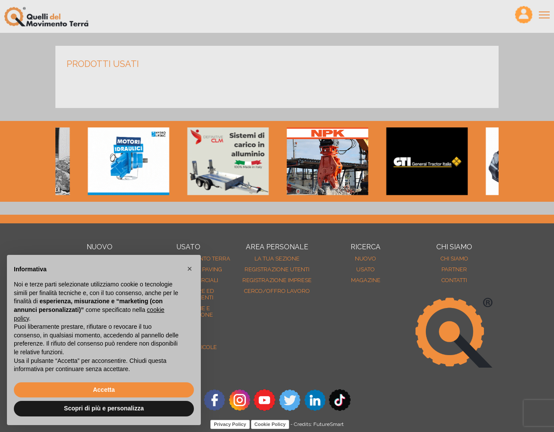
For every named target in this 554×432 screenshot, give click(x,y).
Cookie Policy (270, 424)
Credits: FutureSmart (319, 424)
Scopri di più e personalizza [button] (104, 408)
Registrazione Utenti (277, 269)
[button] (189, 269)
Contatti (454, 280)
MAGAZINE (365, 280)
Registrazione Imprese (277, 280)
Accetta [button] (104, 389)
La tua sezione (277, 258)
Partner (454, 269)
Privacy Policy (230, 424)
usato (365, 269)
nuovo (365, 258)
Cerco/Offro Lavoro (277, 291)
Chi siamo (454, 258)
